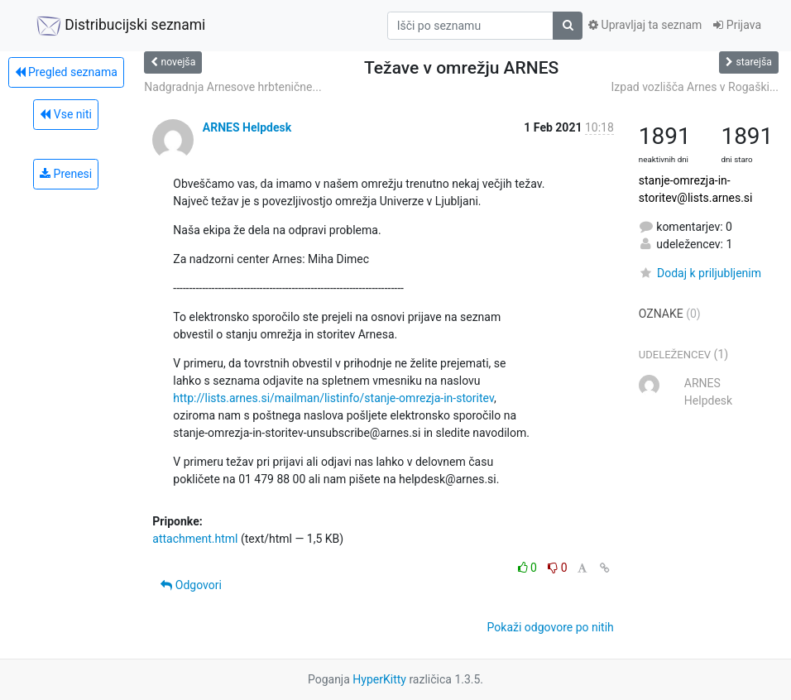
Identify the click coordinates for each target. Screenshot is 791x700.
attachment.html (194, 538)
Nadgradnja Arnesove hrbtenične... (232, 86)
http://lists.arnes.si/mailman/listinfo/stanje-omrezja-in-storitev (333, 398)
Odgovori (191, 585)
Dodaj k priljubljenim (700, 273)
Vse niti (66, 114)
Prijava (737, 24)
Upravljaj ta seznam (645, 24)
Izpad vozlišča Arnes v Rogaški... (695, 86)
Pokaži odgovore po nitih (550, 627)
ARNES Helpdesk (247, 127)
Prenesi (66, 173)
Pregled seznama (66, 72)
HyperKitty (379, 679)
